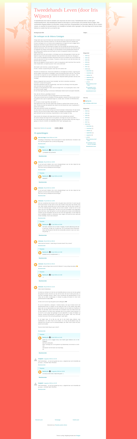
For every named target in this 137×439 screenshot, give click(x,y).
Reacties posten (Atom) (61, 425)
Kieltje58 (40, 358)
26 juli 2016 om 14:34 (51, 137)
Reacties (42, 147)
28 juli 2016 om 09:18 (49, 264)
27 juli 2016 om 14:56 (49, 200)
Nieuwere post (39, 419)
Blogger (78, 435)
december (89, 70)
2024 (86, 55)
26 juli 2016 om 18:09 (49, 188)
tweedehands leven (91, 91)
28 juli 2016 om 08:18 (49, 241)
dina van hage (42, 137)
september (89, 77)
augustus (88, 79)
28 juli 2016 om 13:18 (49, 286)
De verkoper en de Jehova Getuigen (91, 88)
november (89, 73)
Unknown (40, 162)
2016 (86, 69)
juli (87, 82)
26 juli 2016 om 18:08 (49, 162)
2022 (86, 57)
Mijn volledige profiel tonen (90, 103)
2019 (86, 62)
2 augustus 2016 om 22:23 (50, 358)
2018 (86, 64)
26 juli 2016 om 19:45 (56, 150)
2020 (86, 60)
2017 (86, 66)
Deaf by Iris (45, 150)
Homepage (57, 419)
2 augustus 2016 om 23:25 (58, 371)
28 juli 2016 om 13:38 (56, 252)
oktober (88, 75)
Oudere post (76, 419)
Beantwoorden (42, 143)
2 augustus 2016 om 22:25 (50, 383)
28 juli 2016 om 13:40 (56, 337)
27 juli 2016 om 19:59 (56, 224)
